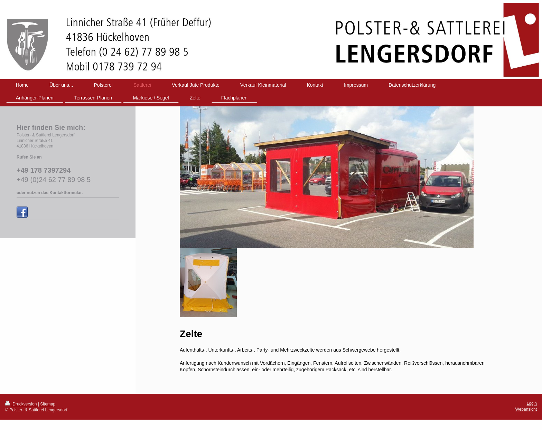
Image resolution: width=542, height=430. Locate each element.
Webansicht (526, 409)
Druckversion (21, 404)
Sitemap (47, 404)
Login (532, 403)
